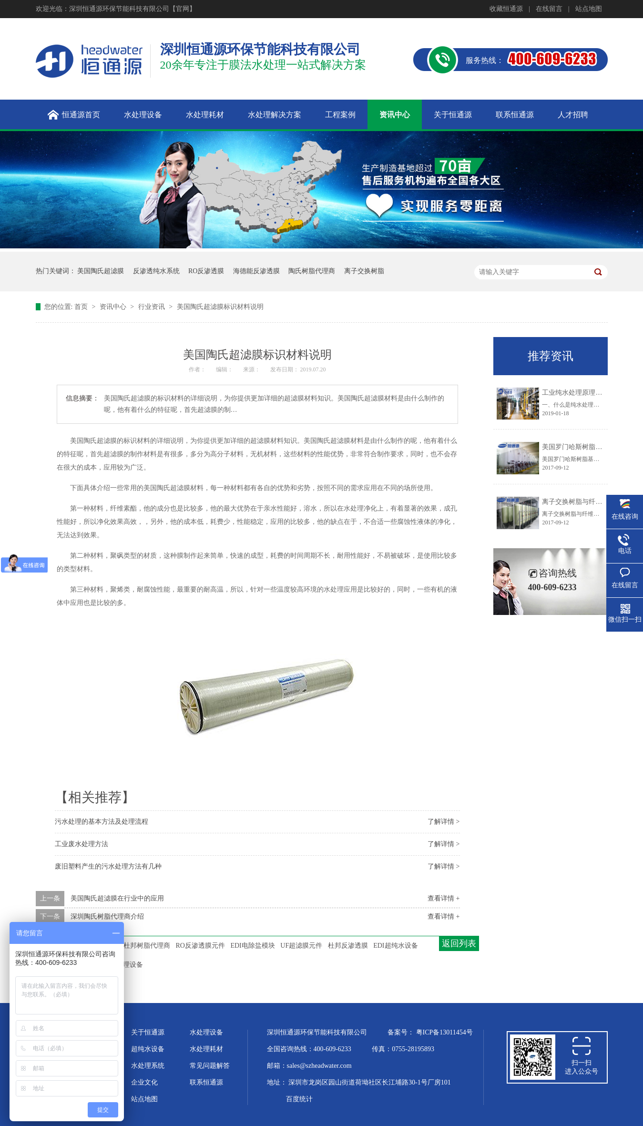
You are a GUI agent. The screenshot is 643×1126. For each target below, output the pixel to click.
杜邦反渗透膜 (348, 945)
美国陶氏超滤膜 (100, 271)
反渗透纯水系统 (156, 271)
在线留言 (549, 8)
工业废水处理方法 (81, 844)
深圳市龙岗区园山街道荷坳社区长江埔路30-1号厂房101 (369, 1082)
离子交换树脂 (364, 271)
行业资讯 (152, 306)
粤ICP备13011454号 (444, 1032)
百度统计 (299, 1099)
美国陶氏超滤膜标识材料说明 (220, 306)
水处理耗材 (206, 1049)
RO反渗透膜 (206, 271)
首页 (82, 306)
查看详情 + (443, 898)
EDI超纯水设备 (395, 945)
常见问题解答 (210, 1065)
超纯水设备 (147, 1049)
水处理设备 (206, 1032)
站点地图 (588, 8)
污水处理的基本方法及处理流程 (101, 821)
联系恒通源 (206, 1082)
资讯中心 (114, 306)
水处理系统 (147, 1065)
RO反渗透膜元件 (200, 945)
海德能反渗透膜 (256, 271)
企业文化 (144, 1082)
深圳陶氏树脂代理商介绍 (107, 916)
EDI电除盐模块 (252, 945)
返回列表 (459, 943)
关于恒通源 (147, 1032)
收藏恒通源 (506, 8)
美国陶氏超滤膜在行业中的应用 (117, 898)
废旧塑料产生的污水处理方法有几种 (108, 866)
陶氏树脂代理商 (311, 271)
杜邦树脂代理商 (146, 945)
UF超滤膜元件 (301, 945)
